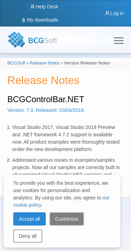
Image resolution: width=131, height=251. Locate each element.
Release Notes (44, 63)
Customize (66, 219)
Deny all (28, 236)
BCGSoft (16, 63)
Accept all (29, 219)
